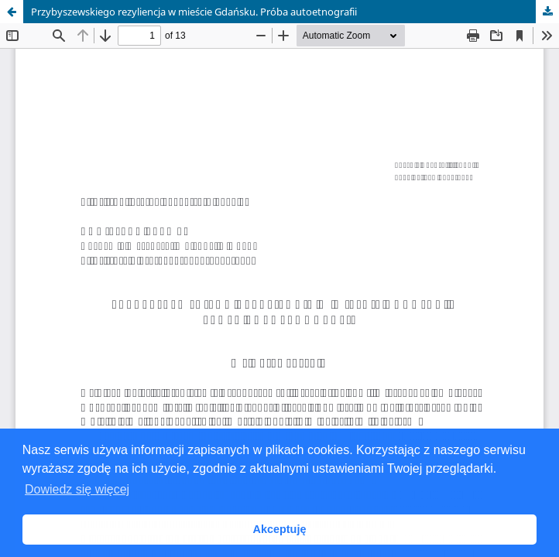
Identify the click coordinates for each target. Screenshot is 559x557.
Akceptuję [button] (280, 529)
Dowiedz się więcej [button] (77, 489)
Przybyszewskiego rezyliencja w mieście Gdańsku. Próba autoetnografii (194, 12)
